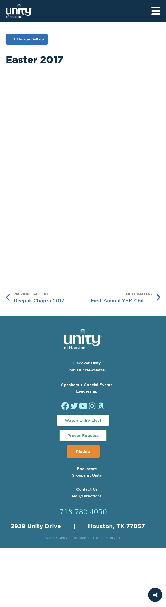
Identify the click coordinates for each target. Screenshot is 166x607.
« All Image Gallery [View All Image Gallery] (27, 39)
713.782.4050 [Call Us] (83, 511)
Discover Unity (87, 363)
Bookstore (87, 469)
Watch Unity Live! (83, 420)
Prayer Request (83, 435)
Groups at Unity (87, 475)
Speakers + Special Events (86, 385)
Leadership (86, 391)
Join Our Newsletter (87, 370)
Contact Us (87, 489)
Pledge (83, 451)
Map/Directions (87, 496)
